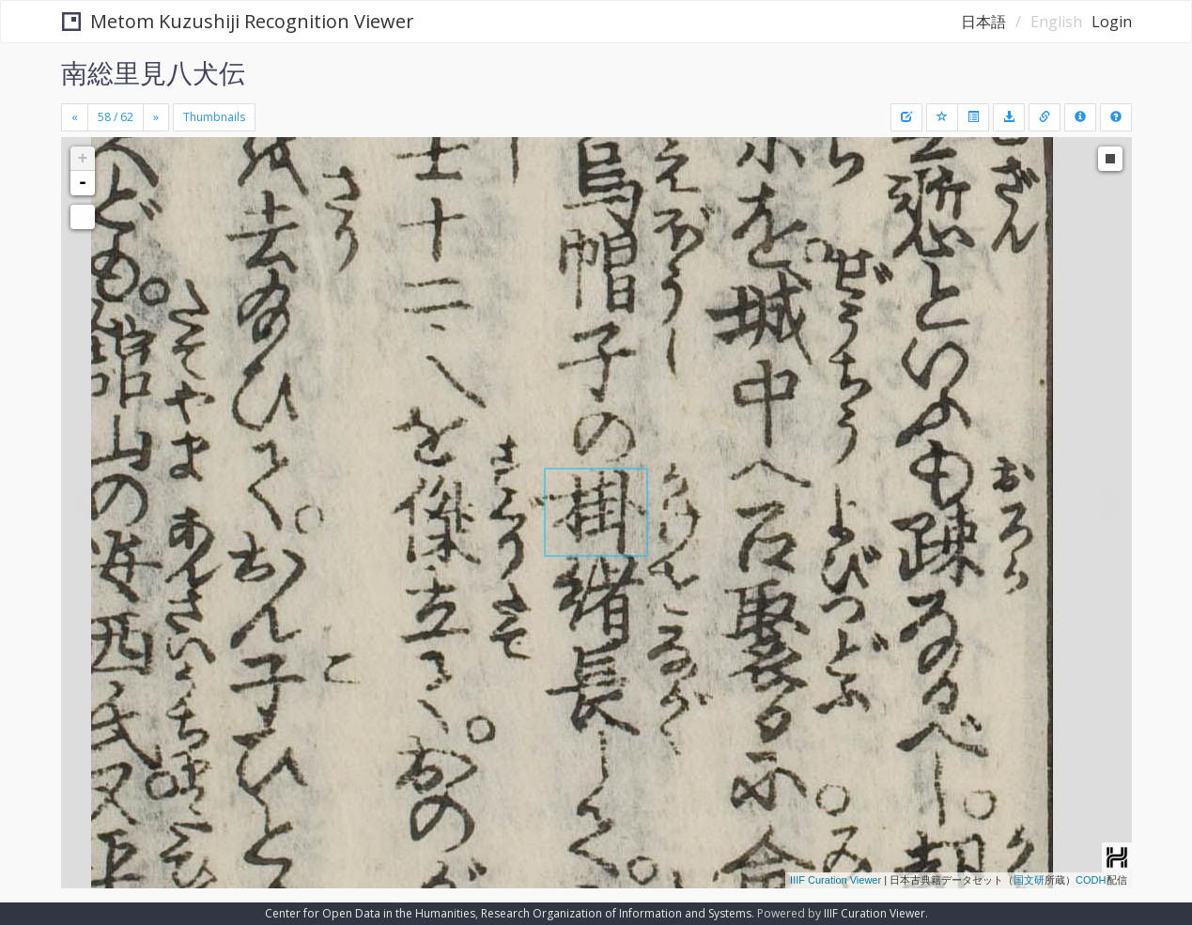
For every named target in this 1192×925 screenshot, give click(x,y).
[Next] (156, 117)
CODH (1091, 880)
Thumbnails (214, 117)
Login (1111, 21)
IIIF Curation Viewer (835, 880)
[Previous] (74, 117)
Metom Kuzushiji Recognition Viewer (238, 21)
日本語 (983, 21)
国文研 (1029, 880)
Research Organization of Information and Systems (616, 913)
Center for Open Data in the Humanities (370, 913)
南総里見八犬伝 (153, 72)
